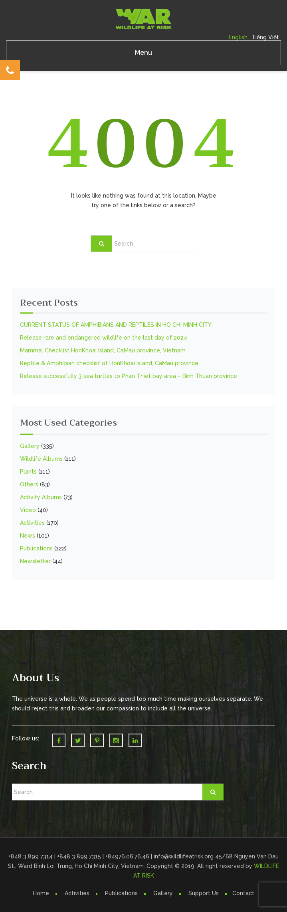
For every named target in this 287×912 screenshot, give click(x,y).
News (27, 535)
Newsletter (35, 561)
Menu (143, 52)
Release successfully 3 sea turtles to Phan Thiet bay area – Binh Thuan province (128, 376)
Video (28, 510)
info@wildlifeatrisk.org (184, 856)
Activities (32, 523)
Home (41, 893)
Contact (243, 893)
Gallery (30, 446)
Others (29, 484)
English (238, 37)
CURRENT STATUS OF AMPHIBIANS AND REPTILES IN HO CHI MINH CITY (116, 325)
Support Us (203, 893)
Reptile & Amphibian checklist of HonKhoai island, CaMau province (109, 363)
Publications (36, 548)
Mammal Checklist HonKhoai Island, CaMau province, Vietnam (103, 350)
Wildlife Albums (41, 459)
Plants (28, 471)
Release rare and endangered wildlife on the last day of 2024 (103, 337)
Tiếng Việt (265, 37)
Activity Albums (41, 497)
